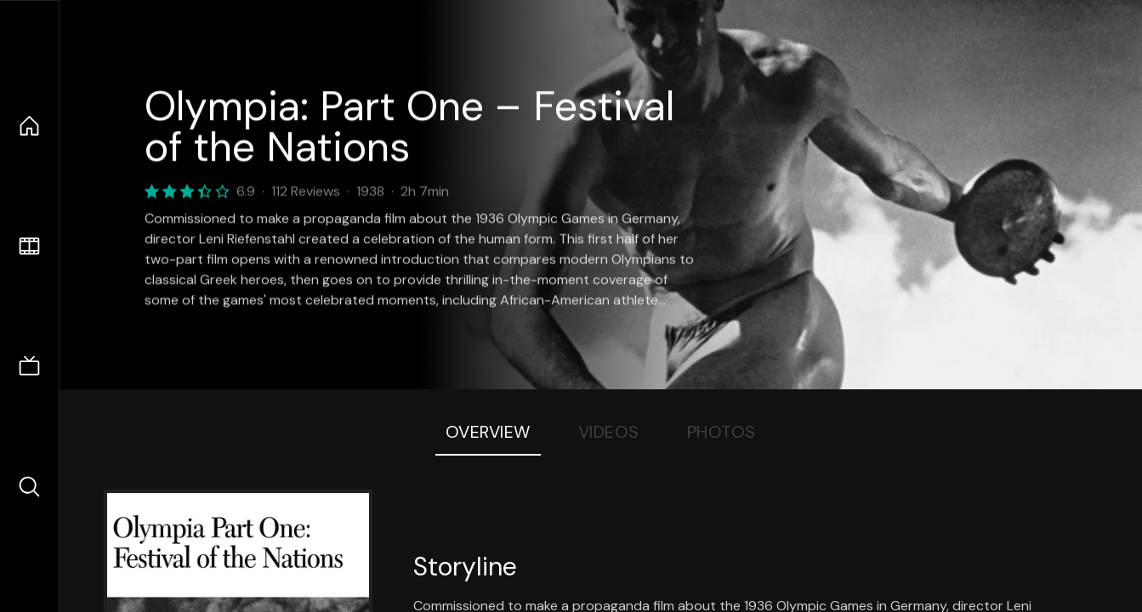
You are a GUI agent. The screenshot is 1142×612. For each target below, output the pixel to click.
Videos (608, 432)
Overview (488, 432)
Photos (721, 432)
